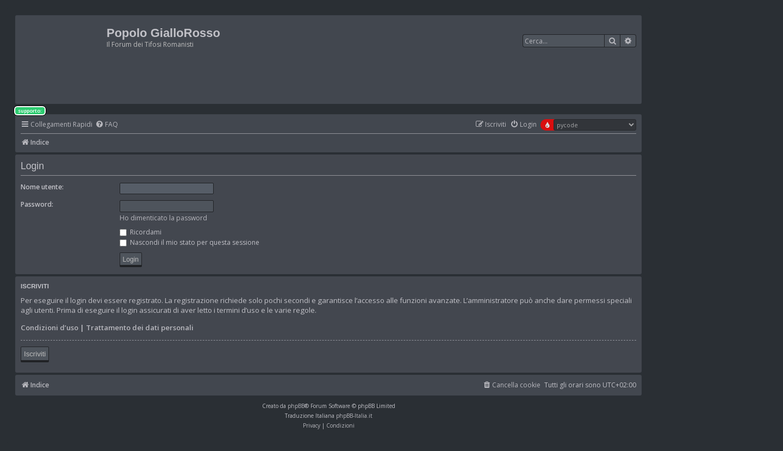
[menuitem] (106, 125)
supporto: (30, 110)
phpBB (296, 406)
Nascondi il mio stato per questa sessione (189, 242)
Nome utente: (42, 186)
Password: (37, 204)
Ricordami (140, 232)
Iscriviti (35, 354)
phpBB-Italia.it (354, 415)
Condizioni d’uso (49, 327)
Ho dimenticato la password (163, 218)
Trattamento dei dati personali (140, 327)
